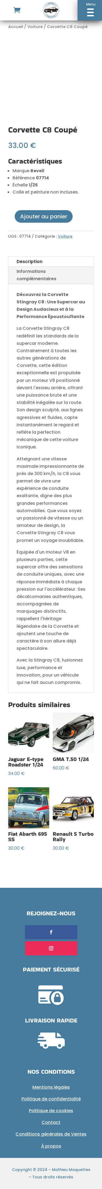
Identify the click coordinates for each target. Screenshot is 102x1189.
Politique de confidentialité (51, 1099)
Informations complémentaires (36, 275)
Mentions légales (51, 1087)
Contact (51, 1122)
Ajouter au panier (43, 216)
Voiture (35, 26)
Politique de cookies (51, 1110)
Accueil (15, 26)
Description (29, 261)
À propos (51, 1146)
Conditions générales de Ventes (51, 1134)
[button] (90, 10)
